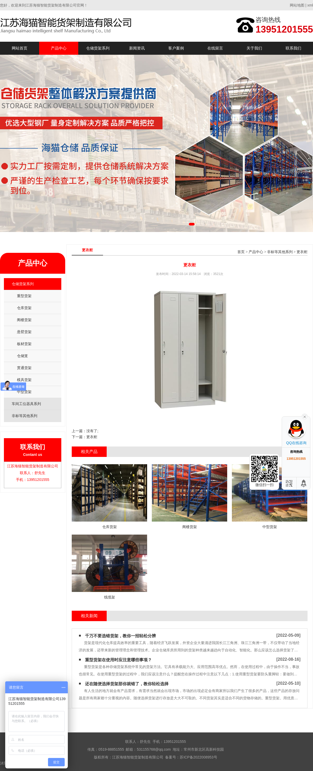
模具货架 (24, 380)
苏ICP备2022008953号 (198, 757)
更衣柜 (302, 252)
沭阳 (3, 763)
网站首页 (19, 48)
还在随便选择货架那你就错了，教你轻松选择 (126, 684)
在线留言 (215, 48)
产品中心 (59, 48)
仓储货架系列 (98, 48)
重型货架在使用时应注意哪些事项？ (118, 660)
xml (310, 5)
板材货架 (24, 344)
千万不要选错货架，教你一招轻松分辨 (120, 636)
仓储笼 (22, 356)
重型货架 (24, 296)
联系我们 (293, 48)
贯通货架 (24, 368)
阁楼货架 (24, 320)
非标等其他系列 (280, 252)
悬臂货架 (24, 332)
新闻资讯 (137, 48)
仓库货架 (24, 308)
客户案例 (176, 48)
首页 (241, 252)
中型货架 (24, 392)
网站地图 (297, 5)
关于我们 (254, 48)
